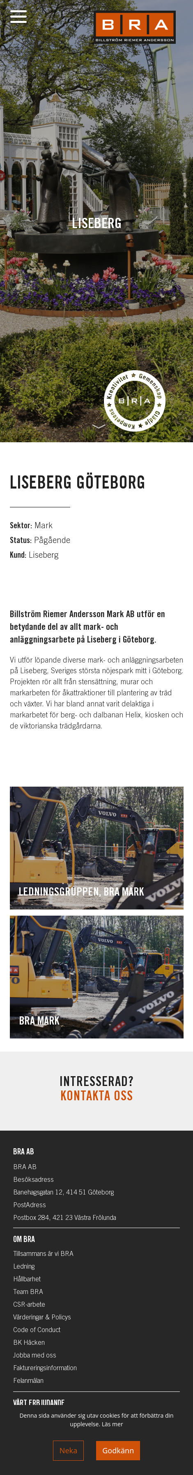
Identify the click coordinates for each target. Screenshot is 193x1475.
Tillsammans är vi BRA (43, 1254)
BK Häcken (29, 1343)
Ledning (23, 1267)
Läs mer (112, 1424)
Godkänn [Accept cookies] (118, 1450)
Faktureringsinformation (45, 1368)
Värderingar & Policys (42, 1317)
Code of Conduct (36, 1330)
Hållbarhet (27, 1279)
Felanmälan (28, 1381)
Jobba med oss (34, 1356)
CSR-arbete (29, 1305)
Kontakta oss (96, 1097)
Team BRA (28, 1292)
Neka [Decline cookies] (69, 1450)
